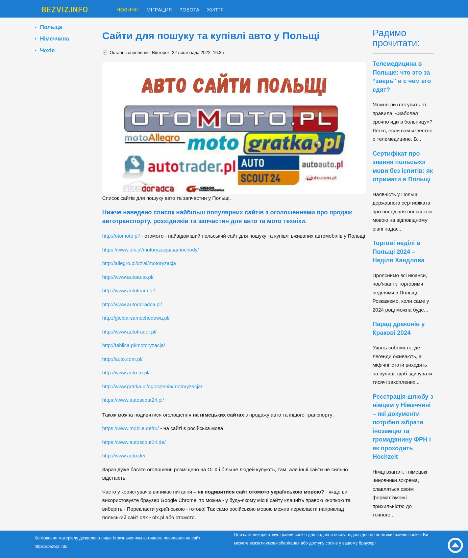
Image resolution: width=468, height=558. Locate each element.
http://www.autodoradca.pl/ (132, 304)
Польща (51, 27)
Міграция (159, 9)
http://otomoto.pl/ (121, 236)
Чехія (47, 50)
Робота (189, 9)
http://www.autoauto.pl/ (128, 277)
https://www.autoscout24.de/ (134, 442)
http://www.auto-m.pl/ (126, 372)
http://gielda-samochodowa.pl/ (136, 318)
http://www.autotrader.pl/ (129, 332)
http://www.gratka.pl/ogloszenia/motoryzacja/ (152, 386)
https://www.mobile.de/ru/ (130, 428)
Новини (128, 9)
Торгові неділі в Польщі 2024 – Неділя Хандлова (399, 252)
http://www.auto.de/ (124, 455)
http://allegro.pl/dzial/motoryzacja (139, 263)
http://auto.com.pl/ (122, 359)
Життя (215, 9)
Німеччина (54, 38)
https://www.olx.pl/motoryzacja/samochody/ (150, 250)
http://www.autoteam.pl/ (128, 290)
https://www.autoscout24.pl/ (133, 400)
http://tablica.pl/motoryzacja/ (133, 345)
